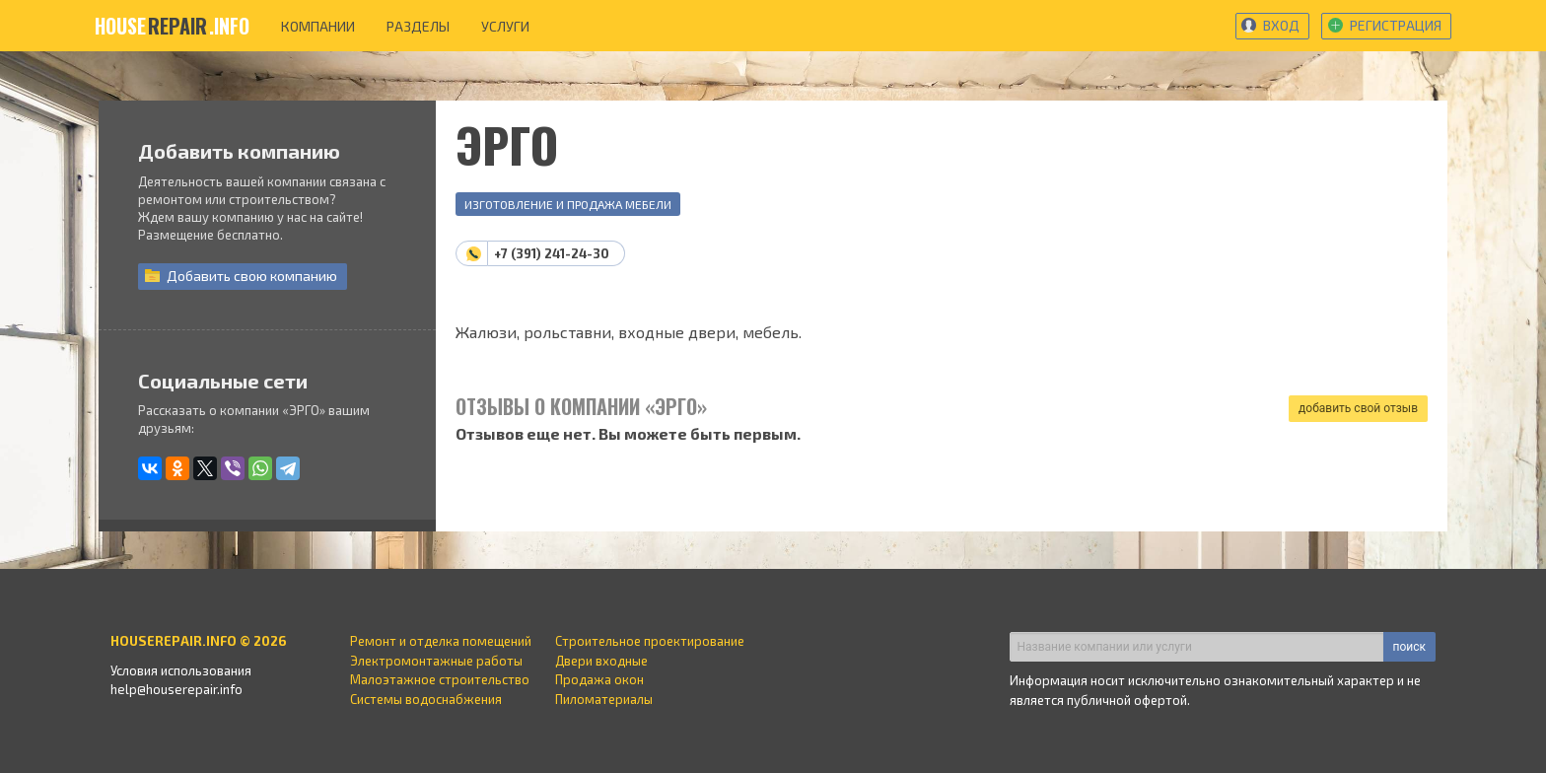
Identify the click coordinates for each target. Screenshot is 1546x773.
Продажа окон (599, 679)
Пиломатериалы (604, 699)
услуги (505, 26)
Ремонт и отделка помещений (440, 641)
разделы (418, 26)
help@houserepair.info (176, 689)
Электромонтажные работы (436, 660)
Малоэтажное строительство (439, 679)
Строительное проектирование (649, 641)
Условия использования (180, 670)
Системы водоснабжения (426, 699)
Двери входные (601, 660)
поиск (1409, 647)
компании (318, 26)
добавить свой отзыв (1358, 408)
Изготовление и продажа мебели (567, 204)
